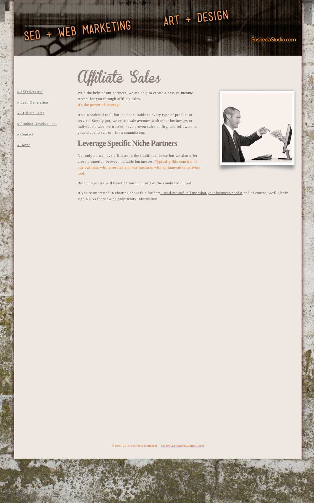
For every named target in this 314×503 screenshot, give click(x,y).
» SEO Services (30, 92)
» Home (23, 145)
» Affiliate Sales (30, 113)
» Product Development (37, 124)
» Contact (25, 134)
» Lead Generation (32, 102)
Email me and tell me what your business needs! (202, 193)
